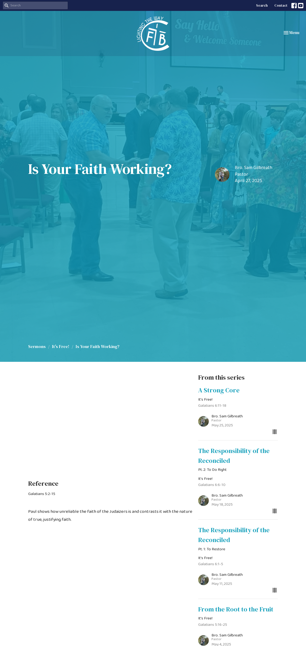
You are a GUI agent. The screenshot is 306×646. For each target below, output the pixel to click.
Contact (280, 5)
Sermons (37, 346)
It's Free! (60, 346)
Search (262, 5)
